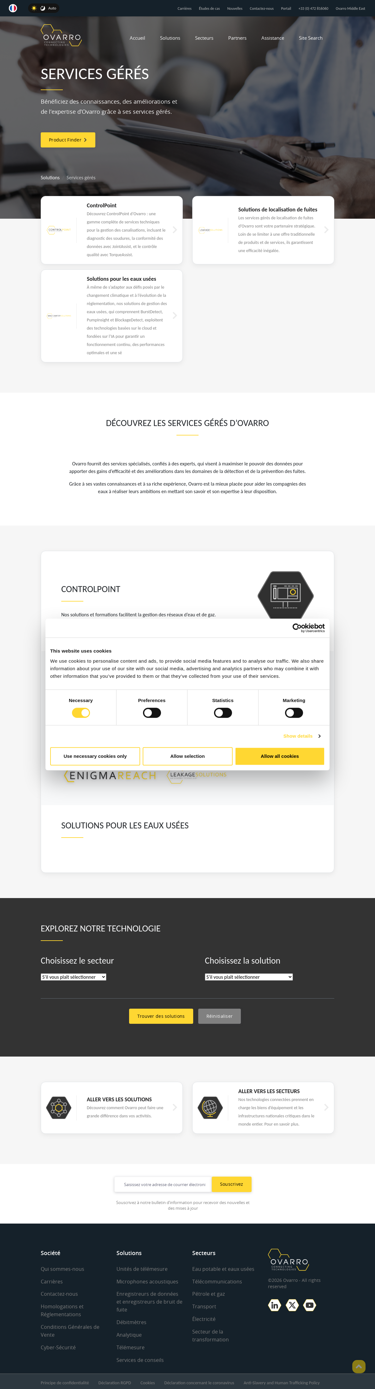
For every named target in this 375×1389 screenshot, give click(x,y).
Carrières (185, 8)
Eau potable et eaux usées (223, 1268)
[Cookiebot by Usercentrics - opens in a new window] (297, 628)
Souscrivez (231, 1184)
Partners (237, 38)
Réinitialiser (219, 1016)
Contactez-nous (262, 8)
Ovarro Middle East (350, 8)
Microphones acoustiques (147, 1281)
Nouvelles (234, 8)
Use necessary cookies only (95, 756)
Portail (286, 8)
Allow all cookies (280, 756)
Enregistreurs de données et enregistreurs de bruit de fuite (149, 1301)
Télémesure (130, 1345)
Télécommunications (217, 1281)
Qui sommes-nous (62, 1268)
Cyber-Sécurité (58, 1345)
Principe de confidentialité (65, 1380)
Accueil (137, 38)
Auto (52, 8)
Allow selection (187, 756)
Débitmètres (131, 1320)
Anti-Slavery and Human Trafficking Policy (282, 1380)
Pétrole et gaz (208, 1293)
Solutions (170, 38)
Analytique (129, 1333)
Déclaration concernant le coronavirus (199, 1380)
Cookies (147, 1380)
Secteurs (204, 38)
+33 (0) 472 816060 (313, 8)
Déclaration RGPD (114, 1380)
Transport (204, 1305)
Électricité (204, 1318)
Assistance (272, 38)
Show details (298, 736)
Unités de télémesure (142, 1268)
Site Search (311, 38)
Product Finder (68, 140)
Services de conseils (140, 1357)
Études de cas (209, 8)
